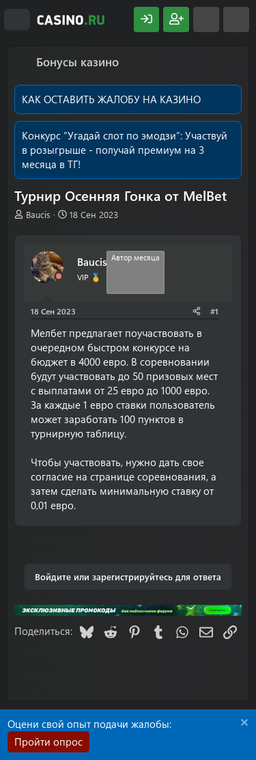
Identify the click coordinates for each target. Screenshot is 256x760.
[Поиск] (236, 19)
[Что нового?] (206, 19)
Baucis (38, 214)
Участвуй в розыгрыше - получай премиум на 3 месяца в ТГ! (124, 149)
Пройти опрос (48, 741)
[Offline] (58, 276)
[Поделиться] (196, 311)
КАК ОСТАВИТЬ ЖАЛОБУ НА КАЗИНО (111, 99)
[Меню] (17, 20)
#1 (214, 311)
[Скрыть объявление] (242, 724)
